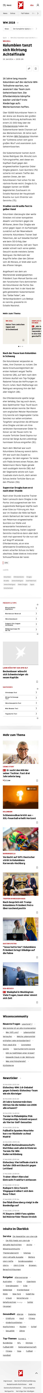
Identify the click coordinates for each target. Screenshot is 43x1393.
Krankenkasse (23, 1290)
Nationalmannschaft (27, 1347)
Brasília (6, 581)
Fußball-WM (8, 1347)
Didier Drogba (22, 584)
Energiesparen (12, 1285)
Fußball (29, 1351)
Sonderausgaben (25, 1261)
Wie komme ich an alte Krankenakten (19, 1028)
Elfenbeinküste (10, 126)
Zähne (22, 1331)
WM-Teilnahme (21, 136)
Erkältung (10, 1318)
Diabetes (32, 1314)
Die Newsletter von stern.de (25, 1236)
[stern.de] (20, 5)
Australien (7, 1281)
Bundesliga (7, 1343)
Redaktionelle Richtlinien (17, 1384)
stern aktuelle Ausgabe (13, 1257)
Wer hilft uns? (12, 1032)
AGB (30, 1384)
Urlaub (9, 1298)
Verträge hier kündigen (25, 1391)
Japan (32, 584)
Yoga (19, 1351)
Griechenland (8, 588)
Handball (7, 1355)
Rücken (23, 1326)
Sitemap (27, 1253)
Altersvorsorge (21, 1277)
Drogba (29, 577)
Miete (5, 1294)
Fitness (32, 1318)
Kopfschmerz (9, 1326)
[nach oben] (36, 1373)
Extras (12, 13)
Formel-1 (22, 1338)
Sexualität (10, 1331)
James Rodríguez (17, 581)
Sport (5, 38)
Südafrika (30, 1294)
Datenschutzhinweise (12, 1388)
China (19, 1281)
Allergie (20, 1314)
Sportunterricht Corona (24, 1049)
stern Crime (19, 1265)
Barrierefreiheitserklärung (24, 1381)
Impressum (7, 1381)
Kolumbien (7, 577)
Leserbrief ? (27, 1024)
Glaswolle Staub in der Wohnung (20, 1057)
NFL (19, 1343)
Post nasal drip (9, 1045)
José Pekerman (31, 581)
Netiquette (9, 1391)
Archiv (29, 1244)
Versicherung (22, 1298)
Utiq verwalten (29, 1388)
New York (17, 1294)
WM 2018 (9, 22)
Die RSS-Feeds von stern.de (18, 1240)
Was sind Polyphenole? (16, 1061)
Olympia (29, 1343)
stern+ (6, 1265)
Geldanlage (7, 1290)
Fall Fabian (25, 13)
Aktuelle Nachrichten (12, 1244)
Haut (21, 1318)
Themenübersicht (11, 1253)
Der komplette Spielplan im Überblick (27, 29)
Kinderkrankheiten (14, 1322)
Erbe (25, 1285)
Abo (32, 5)
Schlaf (34, 1326)
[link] (37, 5)
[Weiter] (38, 13)
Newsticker (10, 1078)
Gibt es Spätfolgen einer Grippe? (20, 1053)
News (5, 13)
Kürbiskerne (8, 1065)
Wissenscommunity (11, 1249)
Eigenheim (31, 1281)
